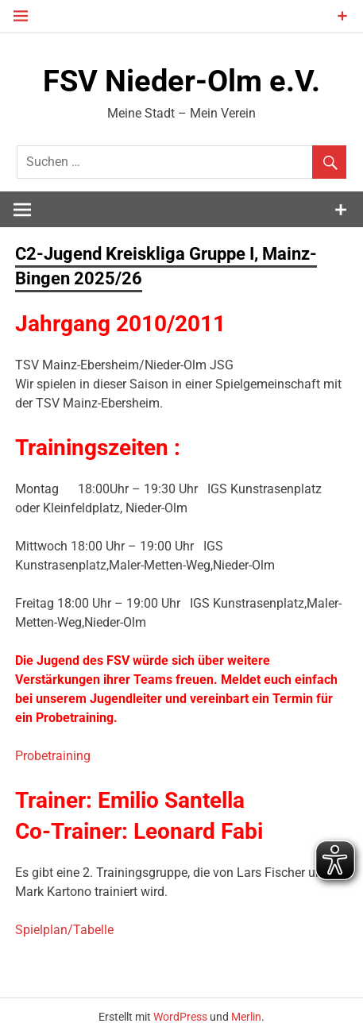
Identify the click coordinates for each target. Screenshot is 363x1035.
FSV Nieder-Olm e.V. (181, 81)
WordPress (180, 1016)
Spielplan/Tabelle (64, 929)
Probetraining (53, 755)
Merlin (246, 1016)
